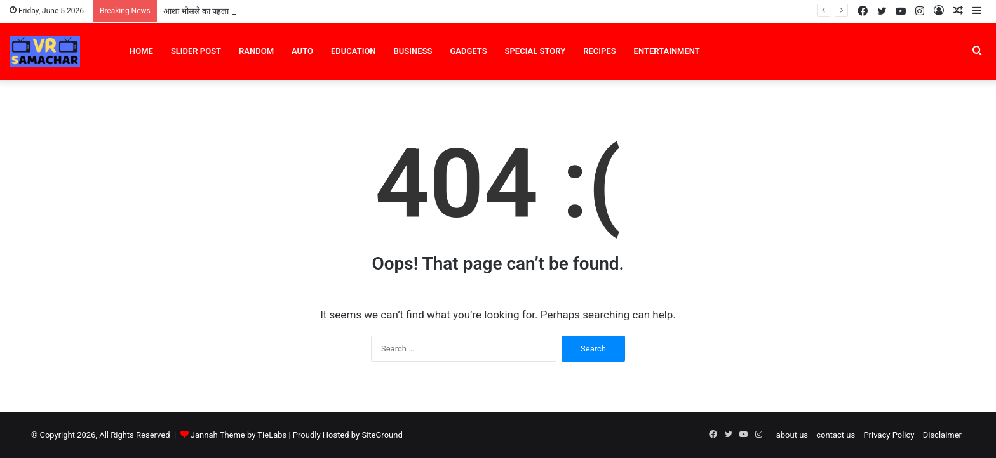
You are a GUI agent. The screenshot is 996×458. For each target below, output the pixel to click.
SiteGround (381, 435)
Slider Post (196, 51)
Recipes (599, 51)
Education (353, 51)
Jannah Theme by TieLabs (238, 435)
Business (413, 51)
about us (792, 435)
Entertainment (667, 51)
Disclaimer (942, 435)
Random (256, 51)
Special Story (535, 51)
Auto (302, 51)
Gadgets (468, 51)
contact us (835, 435)
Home (141, 51)
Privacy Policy (888, 435)
